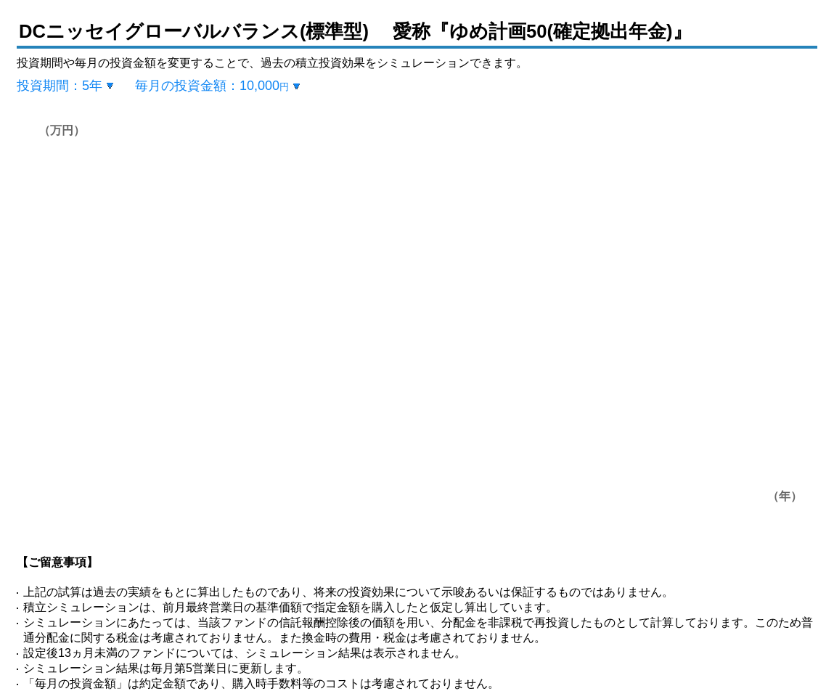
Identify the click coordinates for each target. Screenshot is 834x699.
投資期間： (59, 85)
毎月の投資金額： (212, 85)
